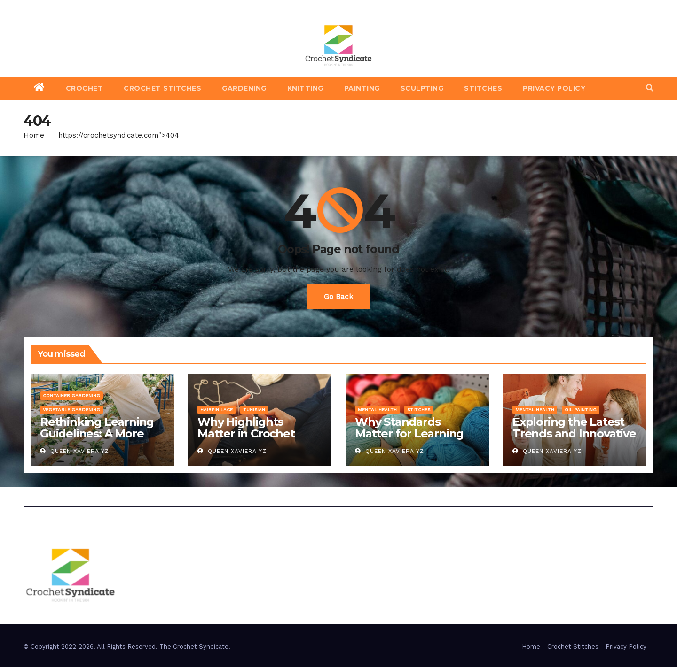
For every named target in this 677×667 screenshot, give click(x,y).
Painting (362, 88)
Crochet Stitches (162, 88)
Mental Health (377, 409)
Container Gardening (71, 395)
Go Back (338, 296)
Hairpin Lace (216, 409)
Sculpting (422, 88)
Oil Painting (581, 409)
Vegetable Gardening (71, 409)
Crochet (84, 88)
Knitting (305, 88)
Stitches (483, 88)
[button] (649, 88)
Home (34, 135)
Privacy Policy (554, 88)
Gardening (244, 88)
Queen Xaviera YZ (74, 451)
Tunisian (254, 409)
